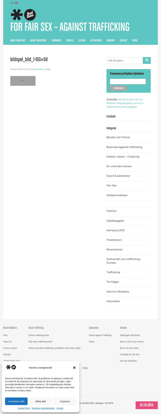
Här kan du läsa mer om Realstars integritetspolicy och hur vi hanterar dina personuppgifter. (125, 103)
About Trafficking (38, 40)
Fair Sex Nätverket (128, 361)
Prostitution (114, 239)
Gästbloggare (115, 220)
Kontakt (59, 408)
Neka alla (40, 401)
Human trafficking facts (39, 335)
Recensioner (114, 249)
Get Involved (96, 40)
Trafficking (113, 272)
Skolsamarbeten (117, 195)
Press (134, 40)
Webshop (111, 40)
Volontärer (113, 301)
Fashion (111, 210)
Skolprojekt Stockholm (130, 335)
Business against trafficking (124, 146)
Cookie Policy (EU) (11, 361)
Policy (91, 342)
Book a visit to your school (131, 342)
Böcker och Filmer (118, 137)
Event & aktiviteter (118, 175)
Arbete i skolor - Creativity (123, 156)
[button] (74, 367)
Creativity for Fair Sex (129, 354)
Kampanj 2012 (115, 230)
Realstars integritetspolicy (43, 408)
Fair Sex (111, 185)
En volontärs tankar (119, 166)
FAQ (5, 335)
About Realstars (17, 40)
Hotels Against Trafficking (100, 335)
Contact (123, 40)
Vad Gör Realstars (118, 291)
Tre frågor (112, 281)
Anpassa (65, 401)
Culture (82, 40)
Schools (70, 40)
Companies (56, 40)
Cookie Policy (24, 408)
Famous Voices (10, 348)
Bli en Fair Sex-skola (129, 348)
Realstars (39, 69)
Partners (7, 354)
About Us (7, 342)
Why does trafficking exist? (41, 342)
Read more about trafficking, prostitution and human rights (55, 348)
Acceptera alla (16, 401)
